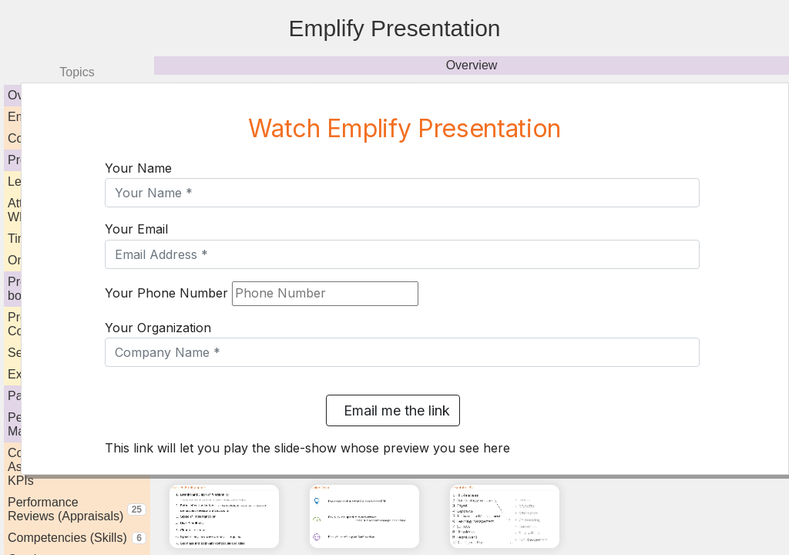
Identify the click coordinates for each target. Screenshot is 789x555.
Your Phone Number (166, 293)
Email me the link (393, 410)
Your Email (136, 229)
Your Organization (158, 327)
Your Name (138, 168)
